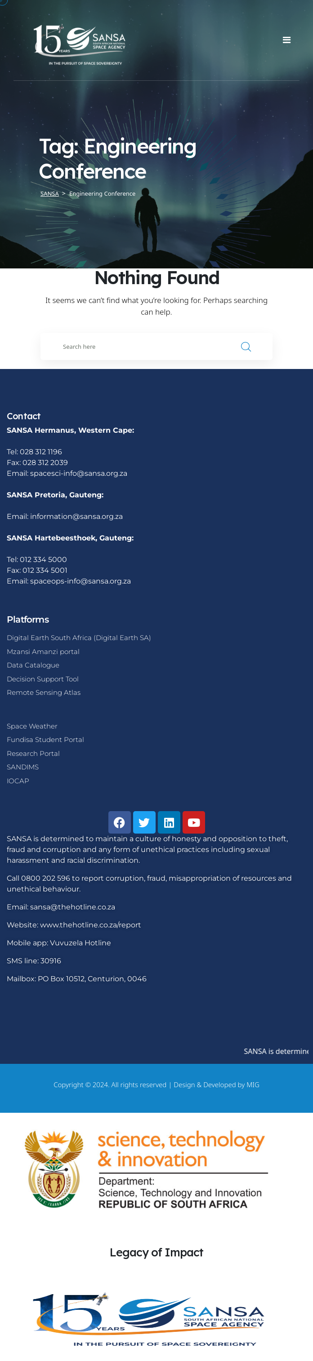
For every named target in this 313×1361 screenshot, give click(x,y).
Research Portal (33, 753)
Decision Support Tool (43, 679)
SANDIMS (23, 767)
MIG (252, 1084)
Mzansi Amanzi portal (43, 651)
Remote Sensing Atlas (43, 692)
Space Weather (32, 726)
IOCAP (18, 781)
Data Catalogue (33, 665)
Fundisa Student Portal (45, 739)
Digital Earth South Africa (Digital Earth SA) (79, 637)
